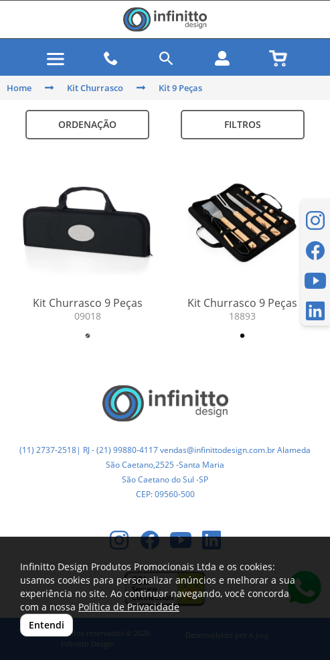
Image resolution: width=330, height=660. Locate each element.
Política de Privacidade (128, 606)
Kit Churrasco (95, 88)
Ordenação (87, 124)
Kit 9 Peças (180, 88)
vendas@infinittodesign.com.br (217, 450)
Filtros (242, 124)
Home (19, 88)
